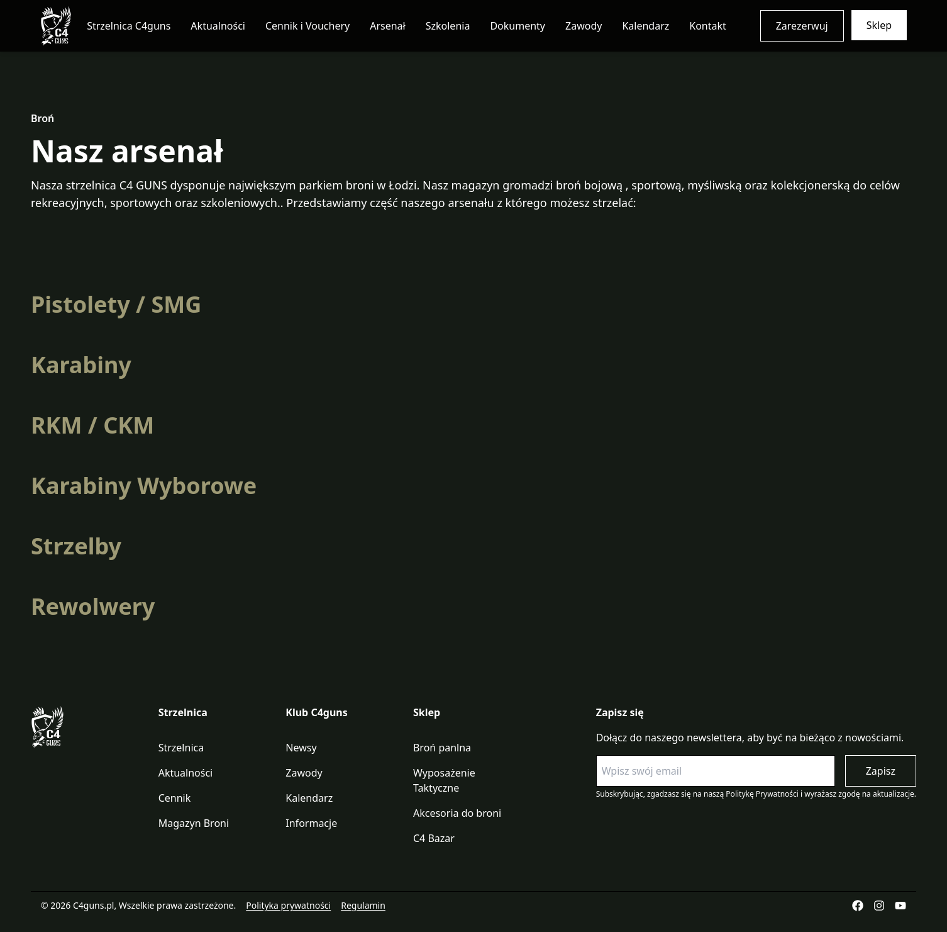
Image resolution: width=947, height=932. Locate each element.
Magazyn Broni (193, 823)
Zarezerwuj (802, 26)
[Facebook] (857, 905)
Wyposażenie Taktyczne (444, 780)
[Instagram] (879, 905)
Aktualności (218, 26)
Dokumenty (517, 26)
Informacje (311, 823)
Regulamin (363, 905)
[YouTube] (900, 905)
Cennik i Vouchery (307, 26)
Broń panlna (442, 748)
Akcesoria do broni (457, 813)
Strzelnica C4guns (128, 26)
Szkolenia (448, 26)
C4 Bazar (434, 838)
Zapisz (880, 771)
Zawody (583, 26)
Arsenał (388, 26)
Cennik (174, 798)
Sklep (879, 25)
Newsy (300, 748)
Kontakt (707, 26)
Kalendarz (645, 26)
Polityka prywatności (288, 905)
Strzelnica (181, 748)
